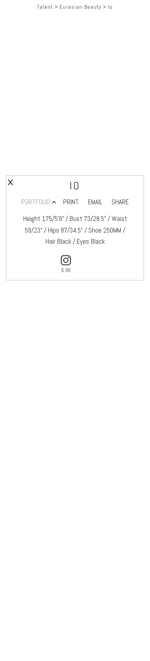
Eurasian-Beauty (80, 7)
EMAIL (95, 202)
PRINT (71, 202)
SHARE (120, 202)
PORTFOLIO (35, 202)
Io (110, 7)
